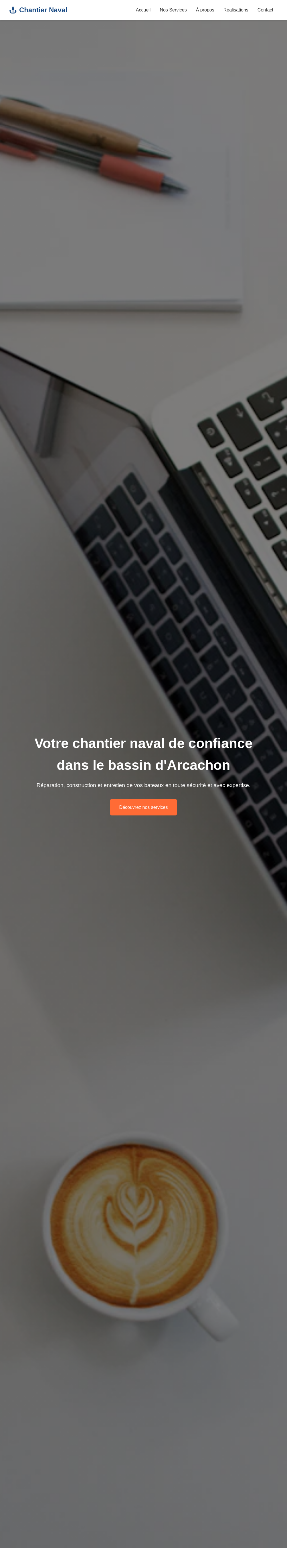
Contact (265, 9)
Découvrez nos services (143, 807)
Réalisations (235, 9)
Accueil (143, 9)
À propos (205, 9)
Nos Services (173, 9)
